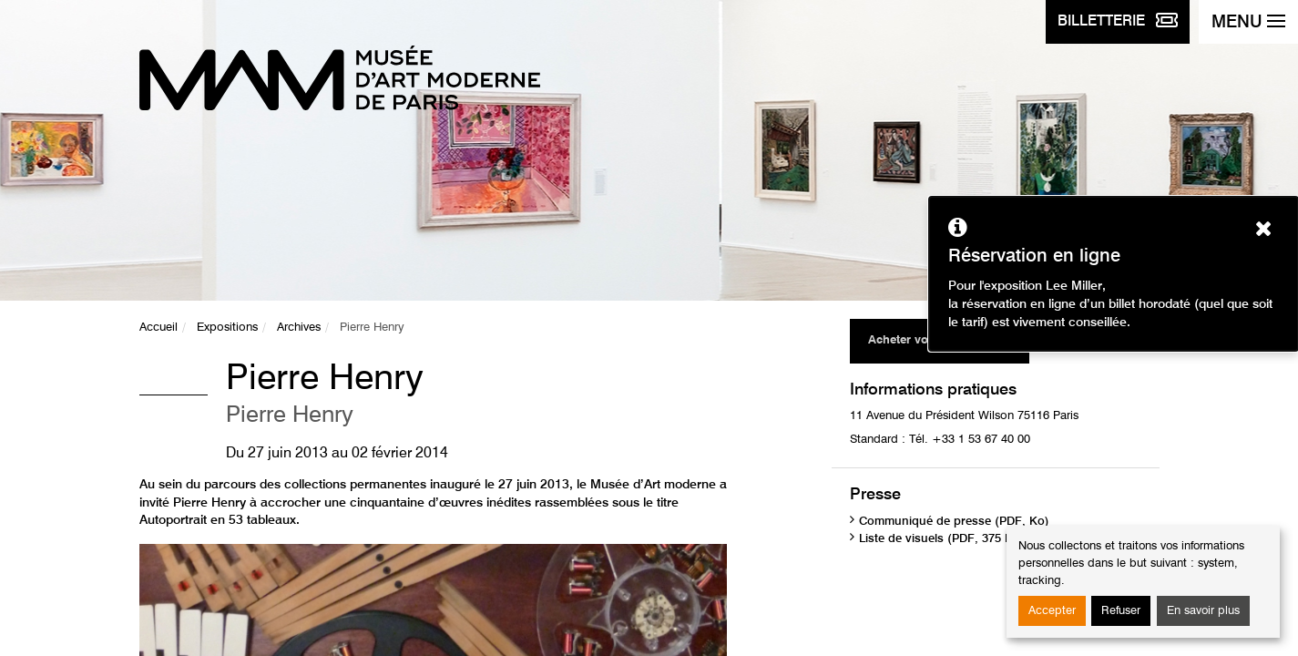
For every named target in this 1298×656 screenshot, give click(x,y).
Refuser (1120, 611)
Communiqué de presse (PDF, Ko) (954, 522)
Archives (299, 327)
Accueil (158, 327)
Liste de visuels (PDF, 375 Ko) (942, 539)
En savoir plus (1203, 611)
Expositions (227, 327)
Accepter (1052, 611)
